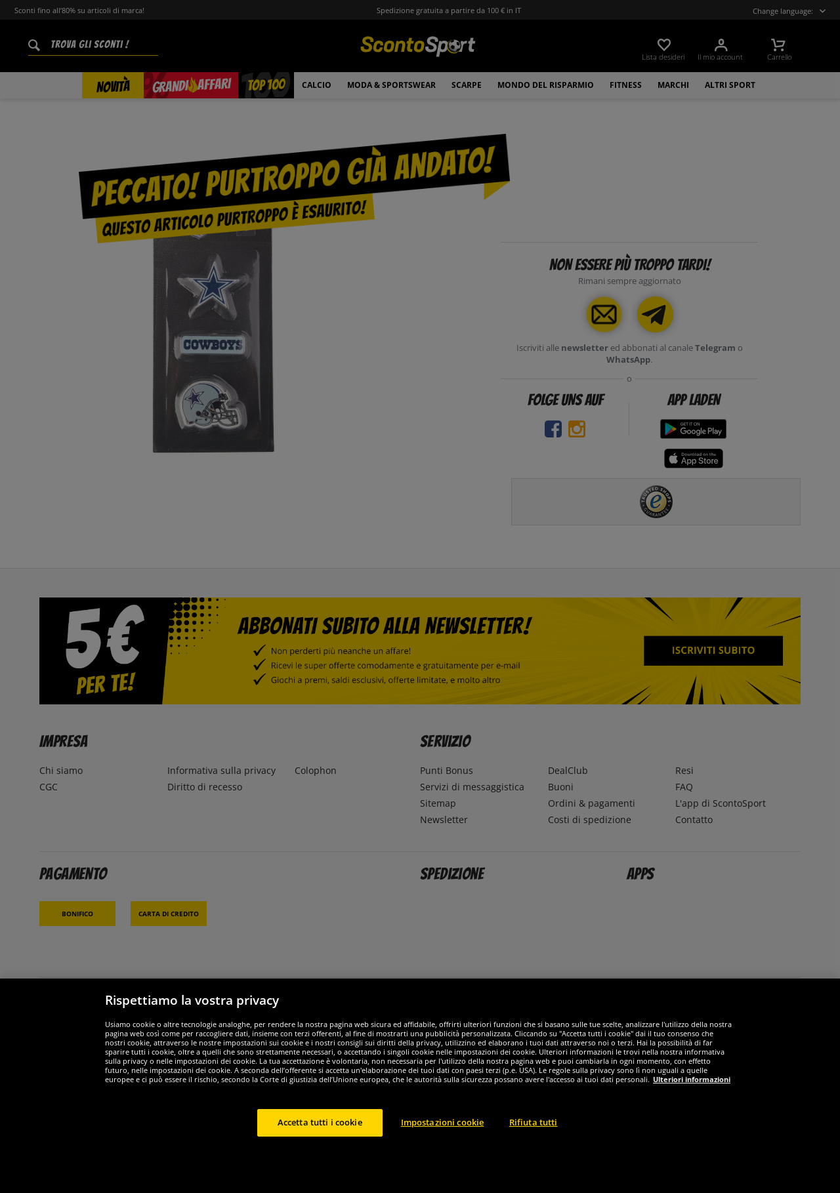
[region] (420, 1086)
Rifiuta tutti (533, 1122)
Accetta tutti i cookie (320, 1122)
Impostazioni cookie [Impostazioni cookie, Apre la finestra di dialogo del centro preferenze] (442, 1122)
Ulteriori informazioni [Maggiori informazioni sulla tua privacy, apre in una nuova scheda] (691, 1079)
